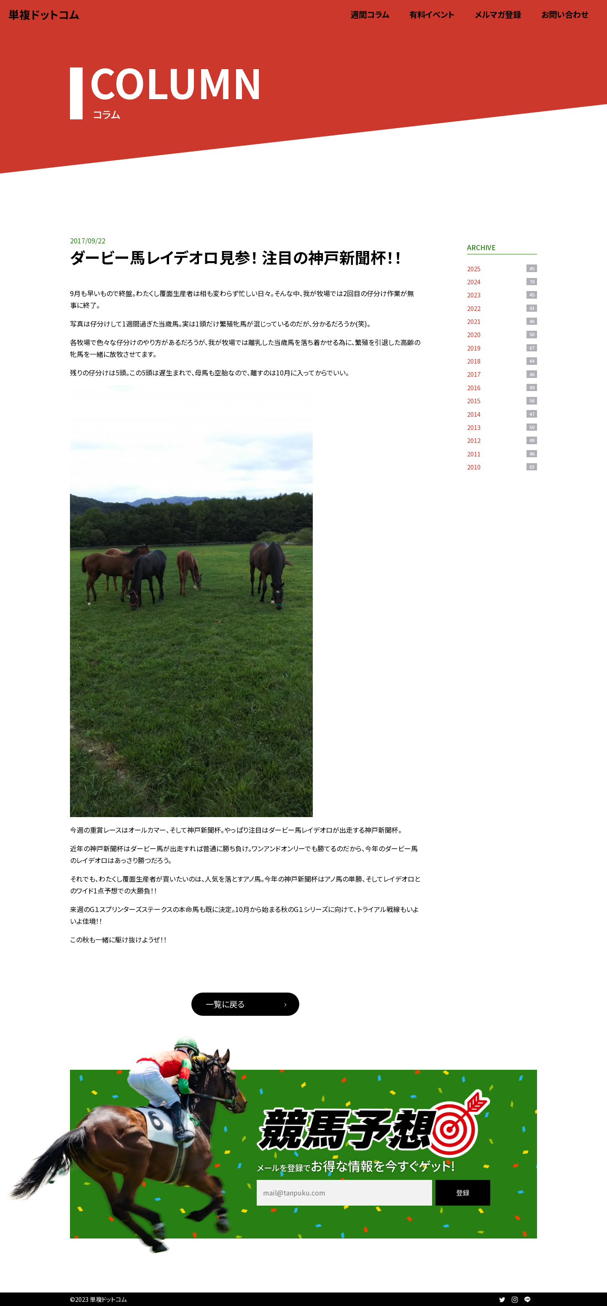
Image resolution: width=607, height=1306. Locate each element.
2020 (502, 334)
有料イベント (431, 14)
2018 (502, 360)
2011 (502, 453)
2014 (502, 414)
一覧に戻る (225, 1004)
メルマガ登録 (498, 14)
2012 (502, 440)
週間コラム (370, 14)
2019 (502, 347)
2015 (502, 400)
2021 (502, 321)
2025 (502, 268)
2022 (502, 308)
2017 (502, 374)
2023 (502, 294)
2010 (502, 466)
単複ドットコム (43, 14)
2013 (502, 427)
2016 (502, 387)
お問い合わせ (564, 14)
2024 (502, 281)
